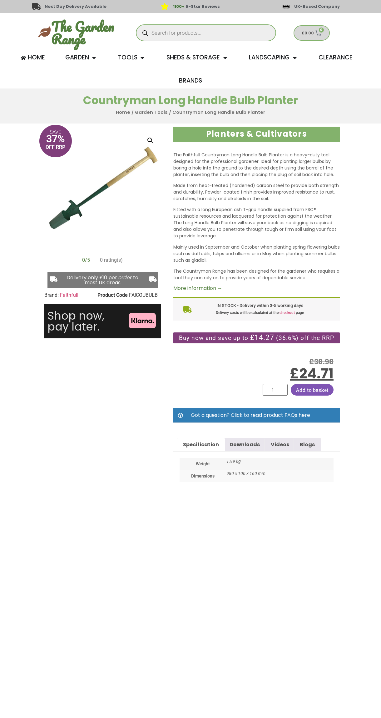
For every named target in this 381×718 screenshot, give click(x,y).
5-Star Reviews (196, 6)
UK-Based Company (317, 6)
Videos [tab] (280, 444)
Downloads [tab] (245, 444)
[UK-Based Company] (286, 6)
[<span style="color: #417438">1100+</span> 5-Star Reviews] (164, 6)
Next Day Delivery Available (75, 6)
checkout (287, 313)
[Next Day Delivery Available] (36, 6)
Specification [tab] (201, 444)
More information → (197, 288)
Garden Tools (151, 112)
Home (123, 112)
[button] (150, 140)
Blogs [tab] (307, 444)
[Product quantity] (275, 390)
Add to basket (312, 390)
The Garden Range (82, 33)
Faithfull (69, 295)
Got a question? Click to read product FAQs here (250, 415)
